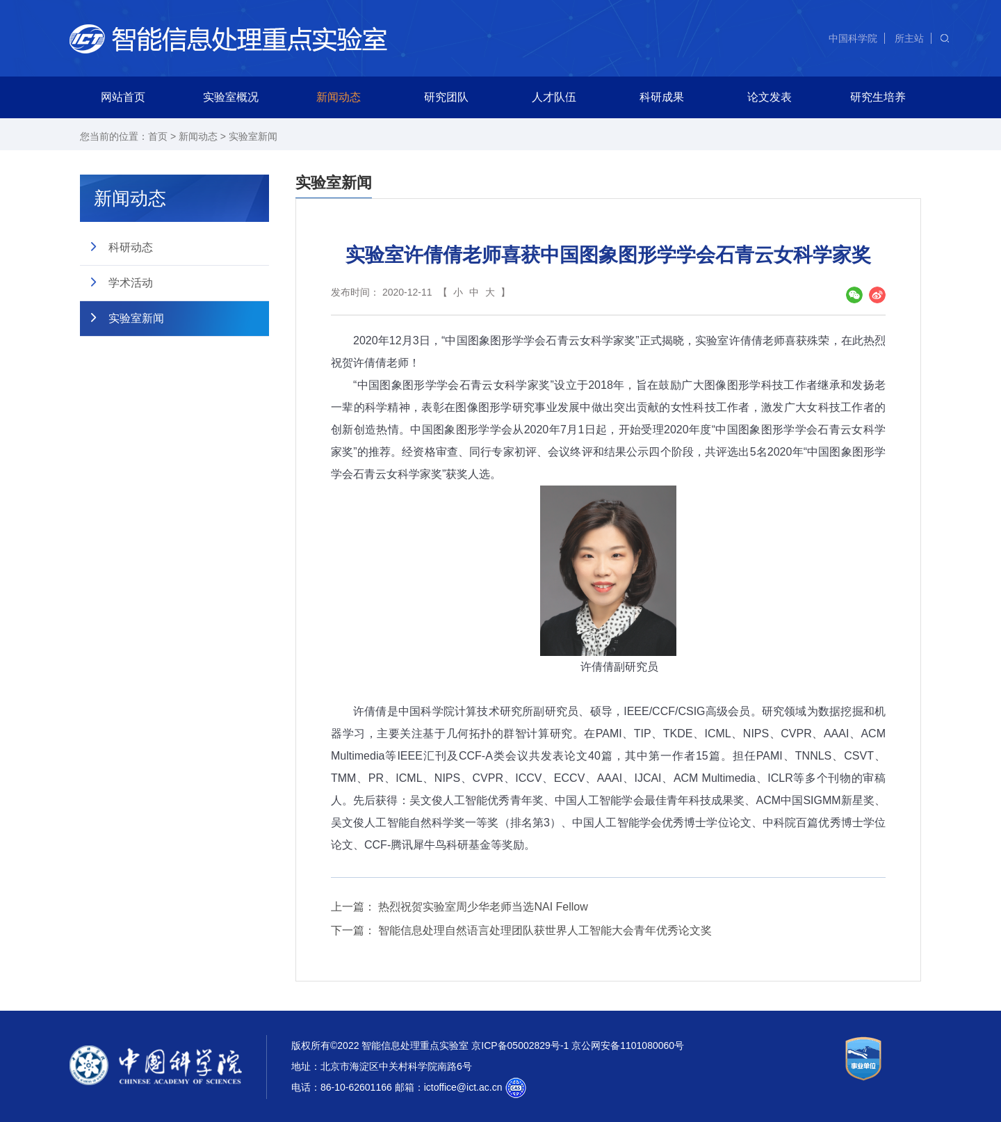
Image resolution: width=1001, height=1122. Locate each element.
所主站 (909, 38)
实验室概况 (231, 97)
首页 (158, 136)
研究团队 (446, 97)
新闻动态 (338, 97)
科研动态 (130, 247)
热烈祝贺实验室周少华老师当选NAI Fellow (482, 907)
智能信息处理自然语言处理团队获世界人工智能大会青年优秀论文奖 (545, 930)
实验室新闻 (253, 136)
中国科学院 (853, 38)
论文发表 (769, 97)
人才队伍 (554, 97)
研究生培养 (878, 97)
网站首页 (123, 97)
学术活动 (130, 283)
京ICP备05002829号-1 (520, 1045)
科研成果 (662, 97)
